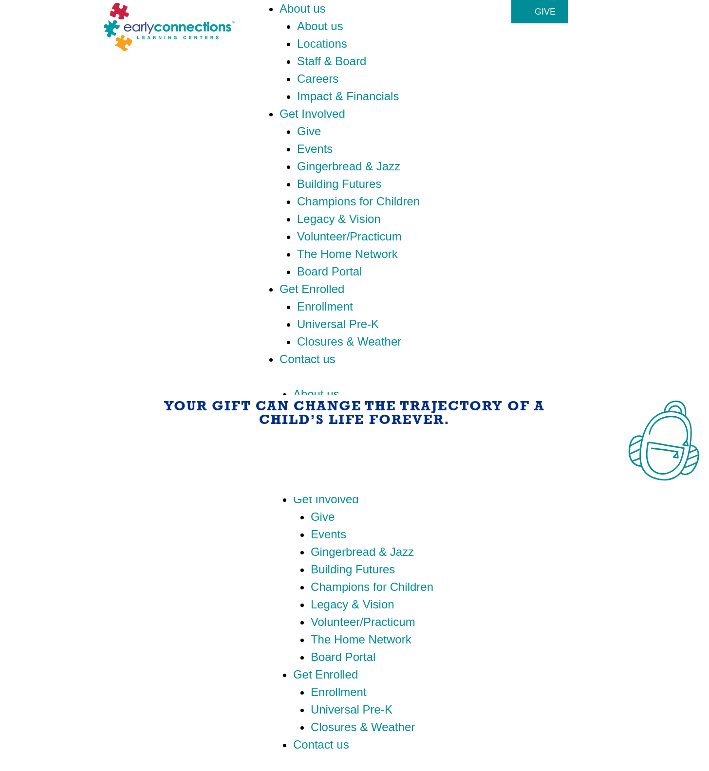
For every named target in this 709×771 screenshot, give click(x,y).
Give (309, 131)
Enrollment (325, 306)
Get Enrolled (312, 288)
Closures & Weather (349, 341)
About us (303, 8)
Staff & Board (331, 61)
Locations (322, 43)
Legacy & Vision (339, 218)
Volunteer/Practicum (349, 236)
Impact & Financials (348, 96)
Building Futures (339, 183)
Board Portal (329, 271)
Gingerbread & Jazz (348, 166)
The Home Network (347, 253)
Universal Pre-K (338, 323)
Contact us (308, 359)
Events (315, 148)
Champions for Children (358, 201)
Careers (317, 78)
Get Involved (312, 113)
